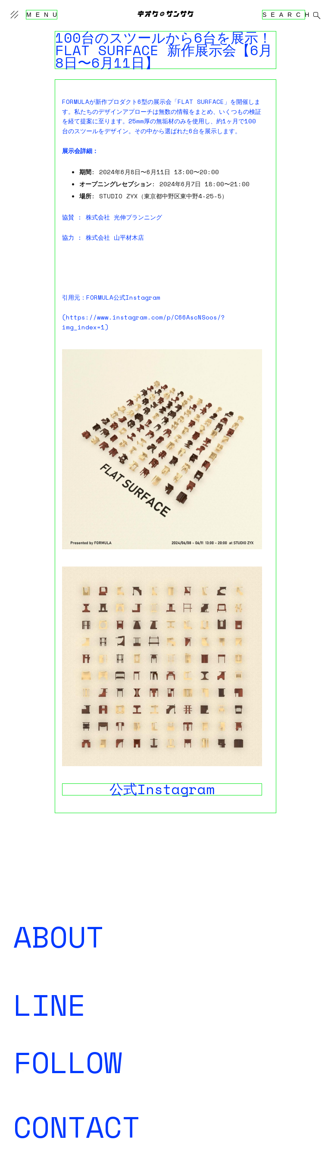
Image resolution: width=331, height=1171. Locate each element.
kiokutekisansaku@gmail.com (63, 1132)
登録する (25, 1009)
